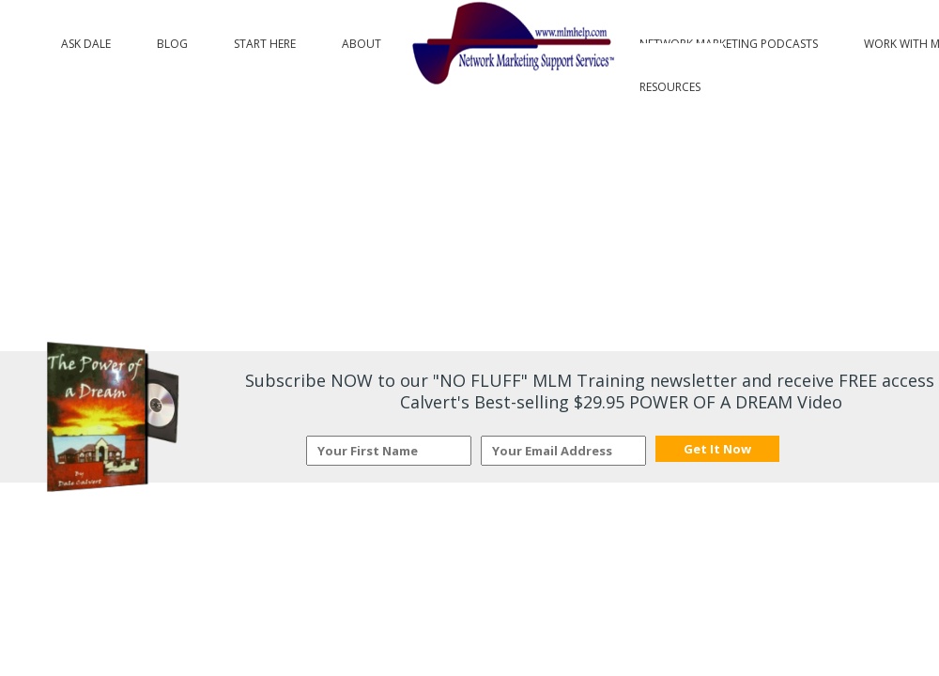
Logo (510, 44)
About (361, 39)
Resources (669, 82)
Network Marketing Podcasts (728, 39)
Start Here (265, 39)
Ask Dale (86, 39)
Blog (172, 39)
